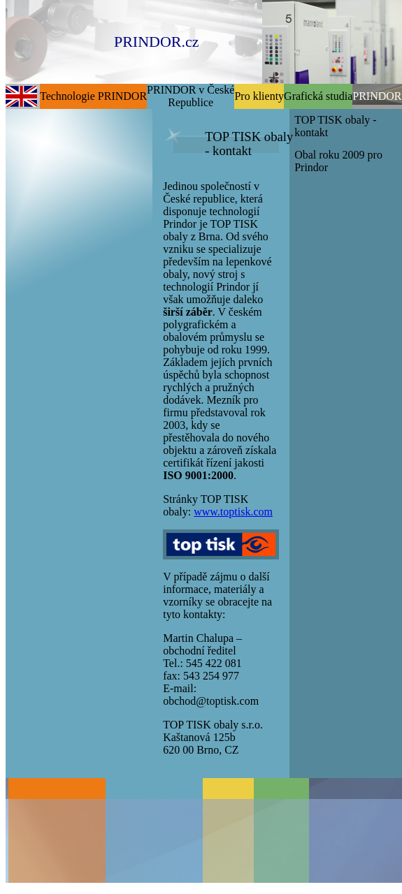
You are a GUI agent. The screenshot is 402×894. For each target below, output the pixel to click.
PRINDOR (376, 96)
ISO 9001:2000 (198, 475)
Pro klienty (259, 96)
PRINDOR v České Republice (190, 96)
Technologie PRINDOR (93, 96)
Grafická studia (318, 96)
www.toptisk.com (233, 512)
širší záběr (188, 312)
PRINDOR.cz (156, 41)
